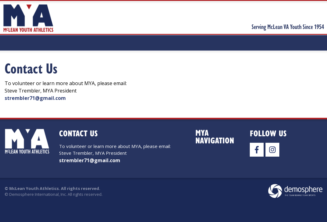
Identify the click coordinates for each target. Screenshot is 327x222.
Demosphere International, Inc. (38, 194)
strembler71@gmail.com (35, 98)
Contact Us (31, 68)
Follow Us (268, 133)
